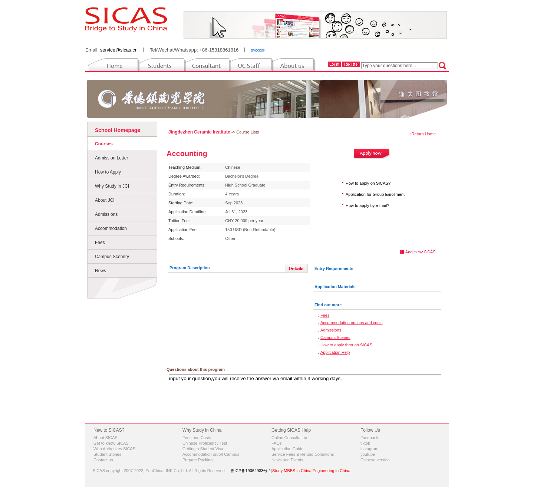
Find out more (328, 305)
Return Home (424, 134)
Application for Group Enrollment (375, 194)
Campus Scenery (112, 256)
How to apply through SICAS (346, 345)
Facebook (369, 437)
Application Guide (287, 448)
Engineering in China (331, 470)
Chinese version (375, 460)
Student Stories (107, 454)
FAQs (276, 443)
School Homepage (117, 130)
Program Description (189, 268)
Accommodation (111, 228)
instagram (369, 448)
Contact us (103, 460)
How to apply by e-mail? (367, 205)
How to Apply (108, 172)
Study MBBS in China (292, 470)
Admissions (106, 214)
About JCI (105, 200)
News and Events (287, 460)
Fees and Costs (196, 437)
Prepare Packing (197, 460)
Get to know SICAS (111, 443)
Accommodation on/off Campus (210, 454)
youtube (367, 454)
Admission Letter (111, 158)
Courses (104, 143)
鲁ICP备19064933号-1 (250, 470)
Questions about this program (196, 369)
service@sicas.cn (119, 50)
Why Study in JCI (112, 186)
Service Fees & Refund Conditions (302, 454)
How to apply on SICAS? (368, 183)
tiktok (365, 443)
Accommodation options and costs (351, 322)
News (100, 270)
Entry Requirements (333, 268)
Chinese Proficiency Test (204, 443)
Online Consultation (289, 437)
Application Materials (335, 286)
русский (258, 50)
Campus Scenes (335, 337)
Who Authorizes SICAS (114, 448)
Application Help (335, 352)
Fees (100, 242)
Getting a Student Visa (202, 448)
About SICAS (105, 437)
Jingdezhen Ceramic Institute (199, 132)
